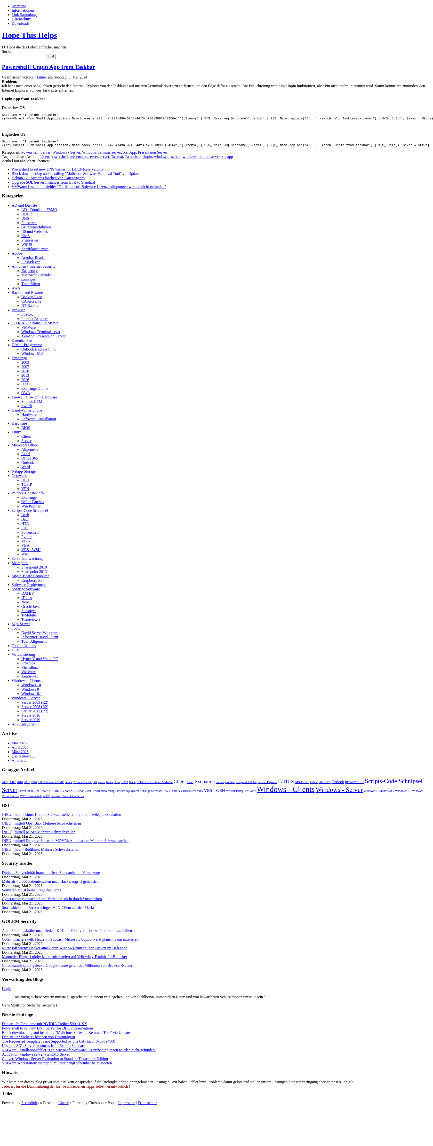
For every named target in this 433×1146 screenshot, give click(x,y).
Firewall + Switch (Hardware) (35, 400)
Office (314, 785)
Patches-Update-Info (28, 496)
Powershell (30, 155)
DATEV (27, 596)
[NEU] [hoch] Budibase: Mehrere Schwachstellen (40, 852)
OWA (25, 396)
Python (26, 540)
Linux (16, 435)
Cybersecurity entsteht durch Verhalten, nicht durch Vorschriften (52, 902)
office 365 (324, 785)
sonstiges (28, 282)
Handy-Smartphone (27, 413)
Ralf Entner (38, 77)
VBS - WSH (31, 553)
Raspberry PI (31, 583)
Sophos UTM (31, 404)
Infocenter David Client (39, 640)
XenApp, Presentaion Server (145, 155)
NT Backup (30, 308)
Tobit (16, 631)
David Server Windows (39, 635)
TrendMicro (30, 287)
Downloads (20, 23)
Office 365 (29, 461)
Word (25, 470)
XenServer (29, 679)
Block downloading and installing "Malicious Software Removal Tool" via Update (76, 176)
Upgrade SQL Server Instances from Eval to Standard (53, 185)
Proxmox (28, 666)
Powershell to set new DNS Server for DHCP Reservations (57, 172)
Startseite (19, 6)
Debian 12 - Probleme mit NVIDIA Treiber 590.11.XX (44, 1027)
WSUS (26, 247)
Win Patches (31, 509)
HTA (25, 526)
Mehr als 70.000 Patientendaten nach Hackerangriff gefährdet (50, 884)
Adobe (17, 256)
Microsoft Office (25, 448)
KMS (25, 239)
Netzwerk (19, 478)
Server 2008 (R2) (34, 710)
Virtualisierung (23, 657)
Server (45, 155)
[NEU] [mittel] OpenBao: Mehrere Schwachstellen (41, 826)
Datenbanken (22, 343)
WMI (25, 557)
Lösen (44, 159)
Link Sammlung (24, 15)
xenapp (227, 159)
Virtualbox (29, 670)
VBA (25, 548)
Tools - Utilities (24, 649)
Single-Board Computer (30, 579)
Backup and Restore (27, 295)
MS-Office (302, 785)
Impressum (126, 1106)
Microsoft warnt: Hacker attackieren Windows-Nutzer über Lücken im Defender (64, 951)
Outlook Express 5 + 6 (38, 352)
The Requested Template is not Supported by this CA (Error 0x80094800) (59, 1044)
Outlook (27, 465)
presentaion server (84, 159)
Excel (25, 457)
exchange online (225, 785)
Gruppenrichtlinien (36, 230)
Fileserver (29, 226)
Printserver (29, 243)
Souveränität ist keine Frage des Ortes (31, 893)
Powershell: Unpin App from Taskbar (48, 67)
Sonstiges (28, 614)
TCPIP (26, 487)
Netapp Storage (24, 474)
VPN (25, 492)
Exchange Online (34, 391)
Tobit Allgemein (34, 644)
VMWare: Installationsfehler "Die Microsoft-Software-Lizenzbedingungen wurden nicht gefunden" (89, 189)
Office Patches (32, 505)
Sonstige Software (26, 592)
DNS (25, 221)
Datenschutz (21, 19)
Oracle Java (30, 609)
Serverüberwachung (27, 561)
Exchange (19, 361)
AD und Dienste (24, 208)
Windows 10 (31, 688)
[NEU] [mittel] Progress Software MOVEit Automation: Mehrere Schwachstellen (65, 844)
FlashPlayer (30, 265)
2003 (25, 365)
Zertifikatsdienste (34, 252)
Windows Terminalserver (101, 155)
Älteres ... (19, 763)
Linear (63, 1106)
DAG (25, 387)
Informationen (23, 10)
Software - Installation (38, 422)
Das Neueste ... (23, 759)
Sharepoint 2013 (34, 574)
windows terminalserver (201, 159)
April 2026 (20, 750)
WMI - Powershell (30, 799)
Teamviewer (30, 622)
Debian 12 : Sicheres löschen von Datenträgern (48, 181)
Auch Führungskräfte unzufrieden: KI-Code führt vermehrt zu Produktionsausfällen (67, 933)
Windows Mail (32, 356)
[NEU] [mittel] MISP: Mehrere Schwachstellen (38, 835)
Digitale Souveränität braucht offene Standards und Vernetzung (51, 875)
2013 (25, 378)
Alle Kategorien (24, 727)
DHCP (26, 217)
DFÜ (25, 483)
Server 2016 (30, 718)
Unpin (147, 159)
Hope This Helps (29, 35)
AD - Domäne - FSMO (39, 212)
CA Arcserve (31, 304)
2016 (25, 383)
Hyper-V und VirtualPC (39, 662)
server (104, 159)
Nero (25, 605)
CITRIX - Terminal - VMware (35, 326)
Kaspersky (29, 274)
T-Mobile (28, 618)
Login (6, 992)
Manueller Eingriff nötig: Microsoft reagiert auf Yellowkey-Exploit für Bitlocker (64, 960)
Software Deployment (29, 587)
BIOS (25, 431)
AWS (16, 291)
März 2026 (20, 755)
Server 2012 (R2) (34, 714)
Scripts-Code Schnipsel (30, 513)
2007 (25, 369)
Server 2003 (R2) (34, 705)
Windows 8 (30, 692)
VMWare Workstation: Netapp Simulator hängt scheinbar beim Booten (57, 1066)
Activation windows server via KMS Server (36, 1057)
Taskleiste (133, 159)
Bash (25, 518)
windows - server (167, 159)
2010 (25, 374)
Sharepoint (20, 566)
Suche (6, 51)
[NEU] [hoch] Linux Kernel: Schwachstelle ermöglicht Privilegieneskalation (61, 817)
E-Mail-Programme (27, 348)
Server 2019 (30, 723)
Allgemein (29, 452)
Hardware (29, 417)
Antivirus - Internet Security (34, 269)
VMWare (28, 330)
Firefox (27, 317)
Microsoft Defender (36, 278)
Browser (18, 313)
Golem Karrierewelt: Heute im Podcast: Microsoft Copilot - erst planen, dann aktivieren (70, 942)
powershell (59, 159)
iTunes (26, 601)
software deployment (127, 793)
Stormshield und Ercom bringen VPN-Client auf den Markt (48, 910)
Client (26, 439)
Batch (25, 522)
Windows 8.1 (31, 696)
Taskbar (117, 159)
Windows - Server (66, 155)
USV (15, 653)
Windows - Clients (26, 683)
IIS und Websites (34, 234)
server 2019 (84, 793)
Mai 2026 (19, 746)
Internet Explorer (34, 322)
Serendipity (30, 1106)
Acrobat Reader (33, 260)
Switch (26, 409)
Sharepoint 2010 (34, 570)
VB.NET (28, 544)
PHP (24, 531)
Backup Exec (31, 300)
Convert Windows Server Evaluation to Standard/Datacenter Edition (55, 1062)
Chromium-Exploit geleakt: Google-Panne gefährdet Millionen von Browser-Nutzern (68, 968)
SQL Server (21, 627)
